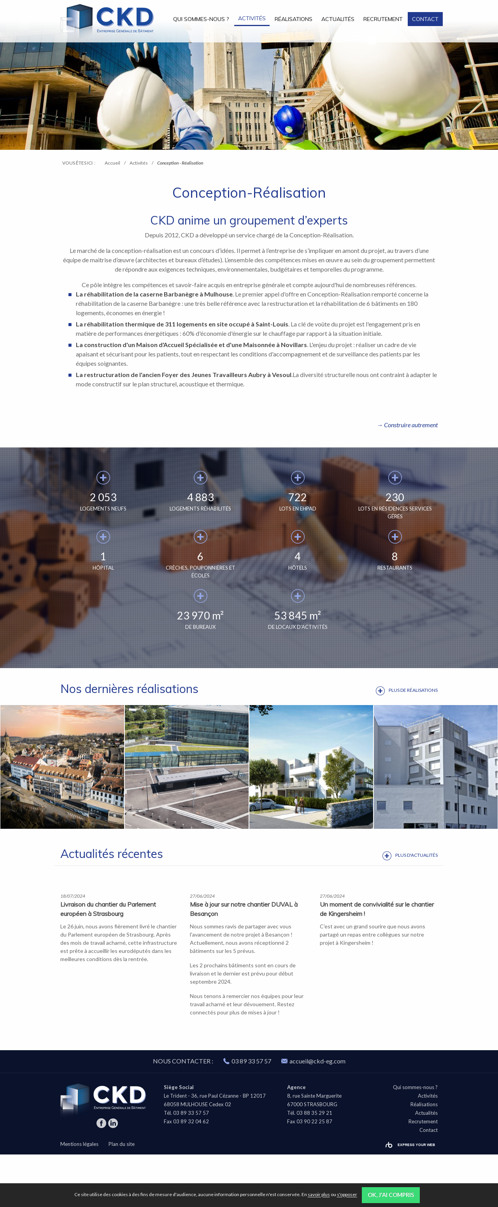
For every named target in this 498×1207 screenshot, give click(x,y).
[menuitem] (201, 19)
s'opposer (347, 1195)
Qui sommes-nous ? (201, 19)
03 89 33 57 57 (251, 1113)
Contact (425, 19)
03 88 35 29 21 (314, 1165)
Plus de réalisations (413, 690)
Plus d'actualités (416, 855)
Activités (252, 18)
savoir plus (319, 1195)
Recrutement (383, 19)
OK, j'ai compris (391, 1194)
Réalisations (293, 19)
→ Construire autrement (407, 424)
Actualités (337, 19)
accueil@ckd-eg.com (313, 1113)
